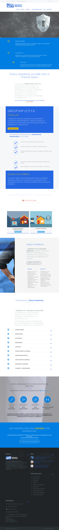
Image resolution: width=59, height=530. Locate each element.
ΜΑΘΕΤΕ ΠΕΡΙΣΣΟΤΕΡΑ (34, 263)
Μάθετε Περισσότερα (13, 128)
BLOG (44, 9)
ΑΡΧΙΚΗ (17, 9)
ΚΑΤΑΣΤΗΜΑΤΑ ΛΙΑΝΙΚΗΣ (37, 492)
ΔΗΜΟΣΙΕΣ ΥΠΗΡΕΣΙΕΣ (37, 494)
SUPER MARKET (35, 476)
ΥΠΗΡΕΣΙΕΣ (28, 9)
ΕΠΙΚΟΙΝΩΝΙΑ (49, 9)
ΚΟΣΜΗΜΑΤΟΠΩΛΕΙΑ (37, 490)
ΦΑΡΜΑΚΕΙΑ (34, 486)
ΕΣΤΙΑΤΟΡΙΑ (34, 480)
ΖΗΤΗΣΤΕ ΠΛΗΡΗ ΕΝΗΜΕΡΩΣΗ (29, 443)
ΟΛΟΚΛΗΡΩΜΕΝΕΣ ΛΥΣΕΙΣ (37, 9)
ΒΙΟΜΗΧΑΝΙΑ (35, 478)
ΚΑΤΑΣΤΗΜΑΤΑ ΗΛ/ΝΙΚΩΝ (38, 488)
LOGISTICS (34, 482)
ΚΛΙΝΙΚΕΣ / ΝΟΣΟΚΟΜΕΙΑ (38, 484)
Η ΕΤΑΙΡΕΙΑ (22, 9)
